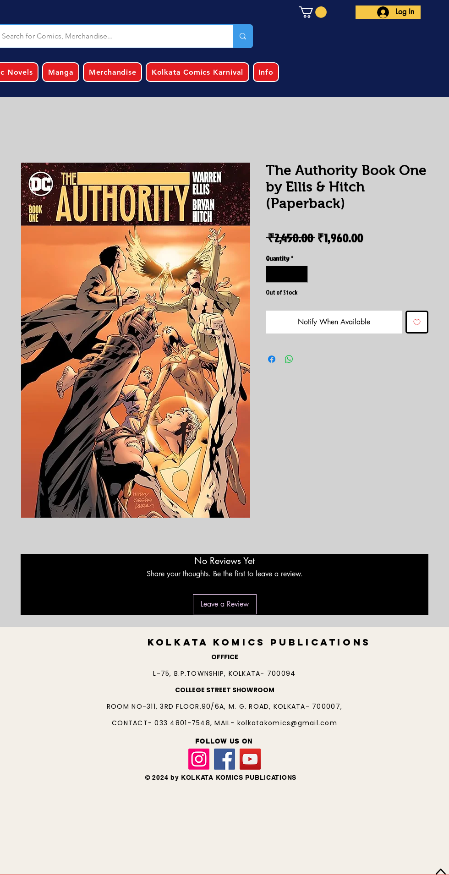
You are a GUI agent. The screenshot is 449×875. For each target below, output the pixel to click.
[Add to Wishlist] (416, 322)
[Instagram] (198, 759)
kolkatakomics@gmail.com (287, 722)
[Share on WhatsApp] (289, 359)
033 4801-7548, (184, 722)
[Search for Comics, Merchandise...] (242, 36)
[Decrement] (273, 274)
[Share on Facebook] (271, 359)
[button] (313, 12)
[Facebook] (224, 759)
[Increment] (301, 274)
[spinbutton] (287, 274)
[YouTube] (250, 759)
